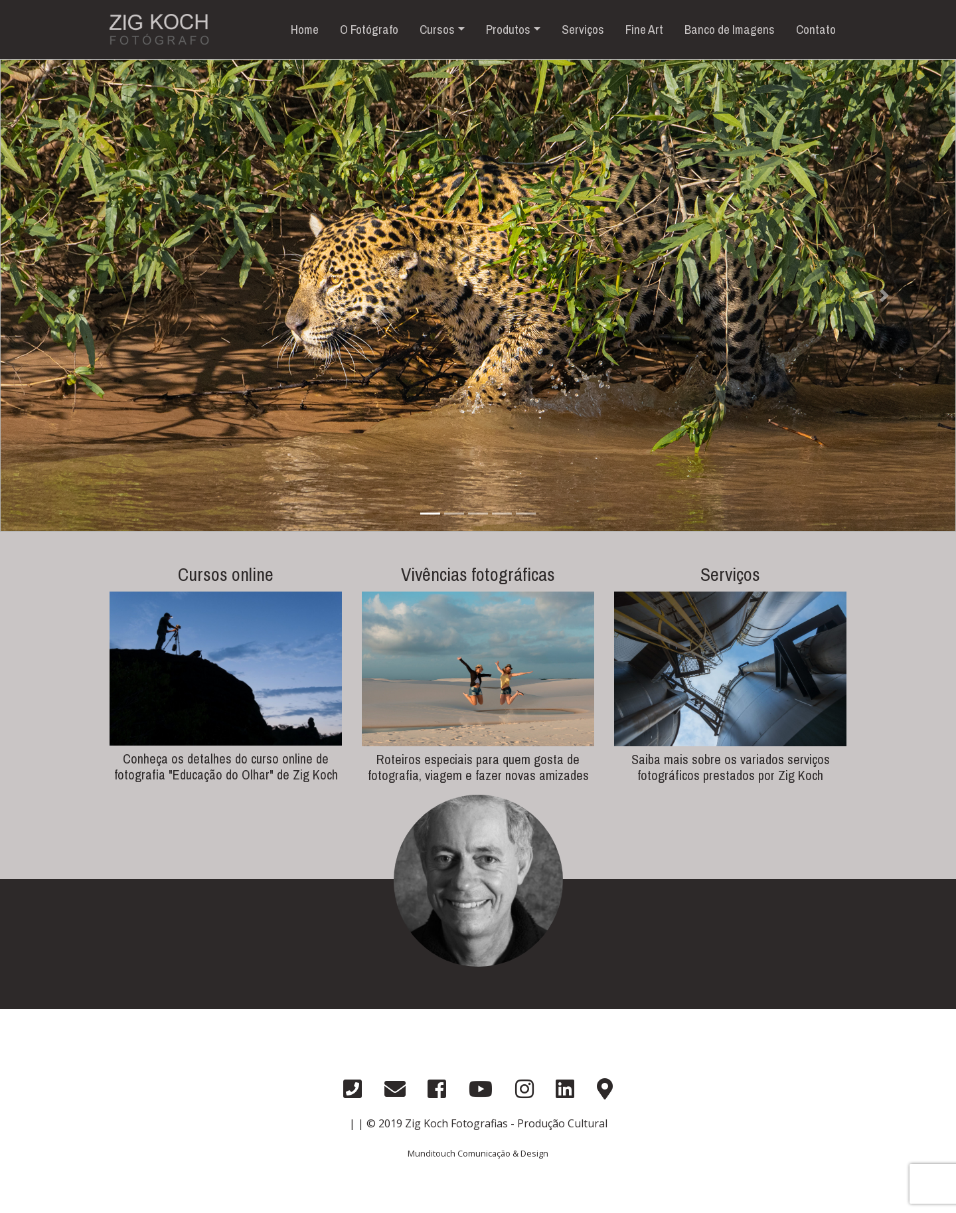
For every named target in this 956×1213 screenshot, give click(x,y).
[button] (71, 295)
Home (305, 29)
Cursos (437, 29)
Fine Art (644, 29)
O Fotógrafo (369, 29)
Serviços (583, 29)
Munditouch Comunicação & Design (478, 1153)
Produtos (508, 29)
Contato (816, 29)
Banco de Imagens (729, 29)
